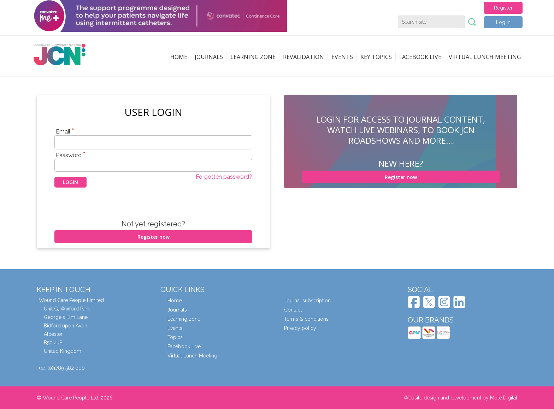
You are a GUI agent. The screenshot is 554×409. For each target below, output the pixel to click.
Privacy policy (300, 328)
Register (503, 8)
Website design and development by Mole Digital (460, 398)
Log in (503, 22)
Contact (293, 310)
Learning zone (253, 57)
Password (71, 155)
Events (342, 57)
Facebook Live (184, 346)
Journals (209, 57)
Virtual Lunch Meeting (485, 57)
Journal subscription (307, 300)
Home (178, 57)
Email (65, 131)
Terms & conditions (306, 319)
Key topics (376, 57)
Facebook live (420, 57)
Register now (153, 236)
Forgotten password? (224, 176)
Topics (175, 337)
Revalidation (303, 57)
